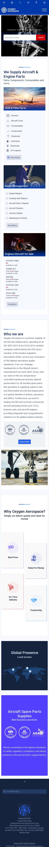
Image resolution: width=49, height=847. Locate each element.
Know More (12, 225)
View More (12, 304)
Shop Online (15, 157)
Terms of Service (29, 843)
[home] (10, 10)
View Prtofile (24, 442)
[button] (44, 10)
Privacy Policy (18, 843)
